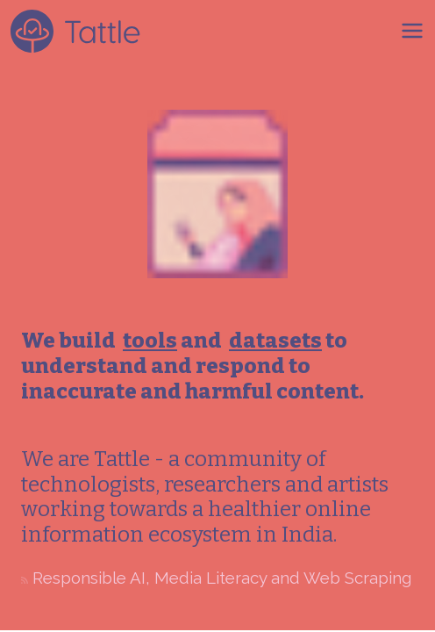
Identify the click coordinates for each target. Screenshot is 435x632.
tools (150, 340)
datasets (275, 340)
